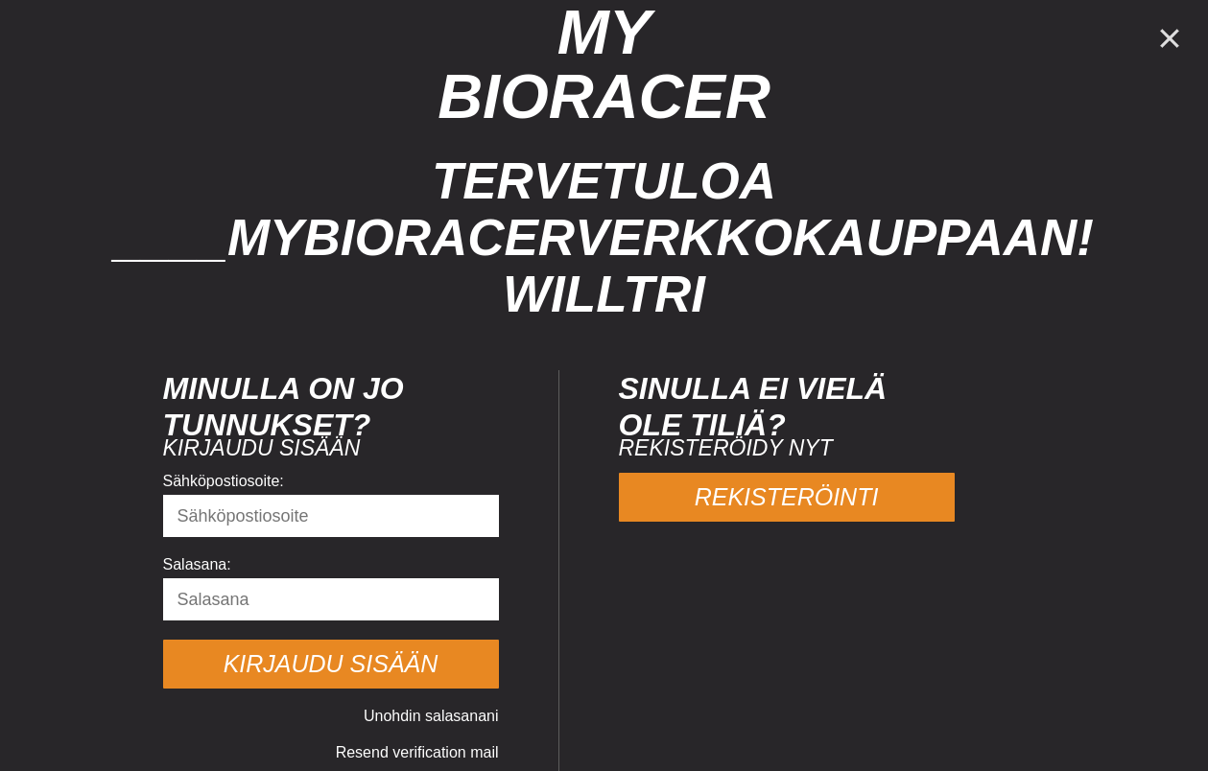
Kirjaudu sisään (331, 663)
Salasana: (197, 564)
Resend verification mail (417, 752)
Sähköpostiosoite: (223, 481)
